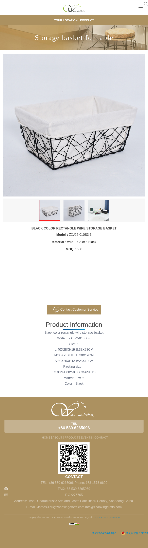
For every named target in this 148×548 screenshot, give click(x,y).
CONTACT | (101, 437)
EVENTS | (87, 437)
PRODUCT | (72, 437)
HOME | (47, 437)
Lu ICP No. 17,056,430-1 (107, 517)
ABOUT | (58, 437)
